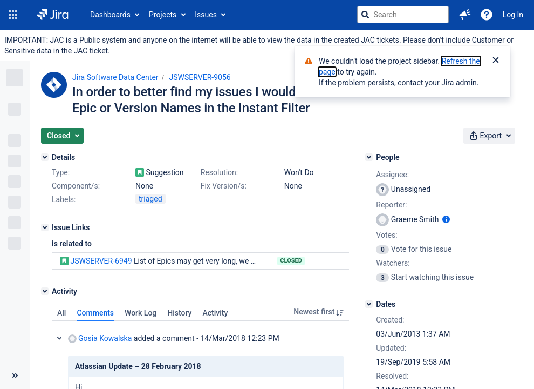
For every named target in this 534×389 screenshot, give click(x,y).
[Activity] (45, 291)
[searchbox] (403, 14)
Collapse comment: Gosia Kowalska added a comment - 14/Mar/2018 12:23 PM (59, 338)
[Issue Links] (45, 227)
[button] (12, 14)
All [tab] (61, 312)
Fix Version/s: (224, 186)
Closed (291, 260)
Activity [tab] (215, 312)
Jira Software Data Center (115, 77)
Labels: (64, 199)
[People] (369, 157)
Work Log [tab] (140, 312)
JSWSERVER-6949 (101, 261)
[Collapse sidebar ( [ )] (14, 375)
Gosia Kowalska (100, 338)
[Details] (45, 157)
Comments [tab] (95, 312)
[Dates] (369, 304)
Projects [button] (162, 14)
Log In (513, 14)
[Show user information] (446, 219)
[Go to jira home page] (52, 14)
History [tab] (179, 312)
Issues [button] (206, 14)
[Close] (495, 61)
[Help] (486, 14)
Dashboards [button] (110, 14)
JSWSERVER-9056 (200, 77)
